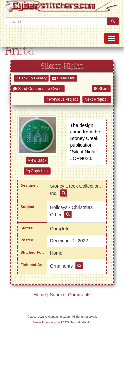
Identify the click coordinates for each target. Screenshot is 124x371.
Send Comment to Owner (38, 88)
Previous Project (62, 99)
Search (57, 294)
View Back (37, 160)
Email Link (63, 78)
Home (39, 294)
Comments (79, 294)
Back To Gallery (31, 78)
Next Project (96, 99)
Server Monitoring (44, 322)
